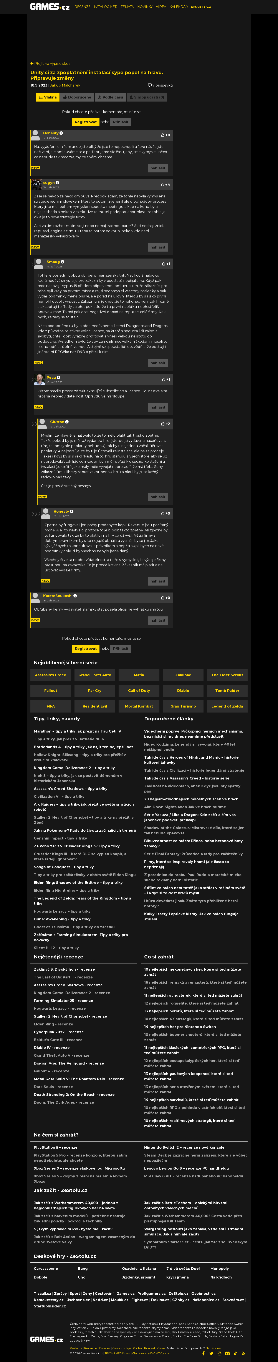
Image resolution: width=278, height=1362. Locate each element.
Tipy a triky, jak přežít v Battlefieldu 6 (69, 739)
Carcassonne (46, 1269)
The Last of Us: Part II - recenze (63, 977)
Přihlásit (120, 122)
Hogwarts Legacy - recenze (60, 1008)
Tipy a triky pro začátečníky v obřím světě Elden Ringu (85, 875)
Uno (81, 1277)
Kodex (138, 1348)
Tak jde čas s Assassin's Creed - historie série (187, 778)
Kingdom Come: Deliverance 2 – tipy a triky (74, 768)
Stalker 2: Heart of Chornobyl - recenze (70, 1016)
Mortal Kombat (139, 706)
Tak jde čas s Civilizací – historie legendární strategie (194, 770)
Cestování (104, 1294)
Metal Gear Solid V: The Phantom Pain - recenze (79, 1079)
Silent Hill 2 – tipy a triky (56, 948)
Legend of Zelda (227, 706)
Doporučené (77, 97)
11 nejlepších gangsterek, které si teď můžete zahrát (193, 995)
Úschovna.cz (78, 1300)
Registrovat (86, 122)
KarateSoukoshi (58, 596)
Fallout (50, 691)
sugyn (49, 183)
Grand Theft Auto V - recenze (61, 1055)
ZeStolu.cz (179, 1294)
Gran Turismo (183, 706)
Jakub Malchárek (65, 85)
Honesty (51, 133)
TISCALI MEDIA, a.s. (117, 1353)
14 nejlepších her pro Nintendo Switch (180, 1027)
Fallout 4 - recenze (52, 1071)
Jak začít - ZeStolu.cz (60, 1190)
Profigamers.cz (151, 1294)
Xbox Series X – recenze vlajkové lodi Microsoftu (79, 1168)
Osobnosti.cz (203, 1294)
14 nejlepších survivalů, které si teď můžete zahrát (191, 1100)
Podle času (110, 97)
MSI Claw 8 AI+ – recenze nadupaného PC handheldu (193, 1176)
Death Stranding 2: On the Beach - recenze (74, 1095)
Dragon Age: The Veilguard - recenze (69, 1063)
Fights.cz (139, 1300)
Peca (51, 378)
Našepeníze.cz (206, 1300)
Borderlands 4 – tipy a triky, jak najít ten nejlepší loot (83, 747)
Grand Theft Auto (94, 675)
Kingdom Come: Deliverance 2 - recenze (72, 993)
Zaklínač (183, 675)
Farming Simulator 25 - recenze (63, 1001)
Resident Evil (95, 706)
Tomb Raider (227, 691)
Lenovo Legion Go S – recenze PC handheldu (186, 1168)
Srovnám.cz (233, 1300)
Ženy (87, 1294)
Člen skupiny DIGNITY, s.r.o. (150, 1353)
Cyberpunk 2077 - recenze (59, 1032)
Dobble (40, 1277)
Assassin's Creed (50, 675)
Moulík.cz (120, 1300)
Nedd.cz (100, 1300)
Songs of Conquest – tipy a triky (64, 867)
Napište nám (214, 1348)
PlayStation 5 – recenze (56, 1147)
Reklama (76, 1348)
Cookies (104, 1348)
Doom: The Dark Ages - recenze (64, 1102)
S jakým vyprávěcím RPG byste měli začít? (73, 1229)
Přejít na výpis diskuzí (51, 64)
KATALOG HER (105, 7)
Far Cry (94, 691)
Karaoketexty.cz (49, 1300)
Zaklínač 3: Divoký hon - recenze (64, 969)
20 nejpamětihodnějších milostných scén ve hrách (191, 799)
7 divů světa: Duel (183, 1269)
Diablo (183, 691)
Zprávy (60, 1294)
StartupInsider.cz (50, 1306)
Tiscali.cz (42, 1294)
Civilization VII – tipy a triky (59, 796)
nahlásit (158, 168)
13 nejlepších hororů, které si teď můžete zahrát (189, 1011)
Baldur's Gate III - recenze (58, 1040)
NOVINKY (144, 7)
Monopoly (219, 1269)
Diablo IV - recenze (52, 1048)
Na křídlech (221, 1277)
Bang (83, 1269)
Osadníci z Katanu (139, 1269)
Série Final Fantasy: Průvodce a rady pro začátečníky (193, 854)
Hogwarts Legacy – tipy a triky (62, 911)
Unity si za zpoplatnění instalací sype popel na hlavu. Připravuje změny (96, 75)
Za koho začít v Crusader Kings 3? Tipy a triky (77, 846)
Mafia (139, 675)
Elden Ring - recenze (53, 1024)
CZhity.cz (181, 1300)
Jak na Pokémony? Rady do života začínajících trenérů (85, 830)
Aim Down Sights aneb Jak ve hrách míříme (185, 807)
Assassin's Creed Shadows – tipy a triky (71, 789)
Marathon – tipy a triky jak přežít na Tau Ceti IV (77, 731)
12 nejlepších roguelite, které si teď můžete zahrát (191, 1003)
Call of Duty (139, 691)
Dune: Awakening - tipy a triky (62, 919)
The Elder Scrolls (227, 675)
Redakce (90, 1348)
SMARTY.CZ (201, 7)
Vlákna (48, 97)
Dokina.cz (160, 1300)
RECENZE (83, 7)
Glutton (57, 422)
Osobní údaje (121, 1348)
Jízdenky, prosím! (138, 1277)
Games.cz (125, 1294)
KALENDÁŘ (179, 7)
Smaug (53, 262)
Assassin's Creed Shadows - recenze (68, 985)
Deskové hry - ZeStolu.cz (65, 1256)
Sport (75, 1294)
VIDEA (161, 7)
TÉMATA (127, 7)
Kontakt (150, 1348)
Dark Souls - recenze (53, 1087)
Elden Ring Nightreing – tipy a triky (66, 890)
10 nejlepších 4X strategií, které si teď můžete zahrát (193, 1019)
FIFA (51, 706)
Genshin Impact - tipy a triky (60, 838)
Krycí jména (177, 1277)
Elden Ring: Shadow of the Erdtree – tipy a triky (78, 883)
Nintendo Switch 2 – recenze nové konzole (184, 1147)
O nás (161, 1348)
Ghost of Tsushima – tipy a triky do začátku (74, 927)
